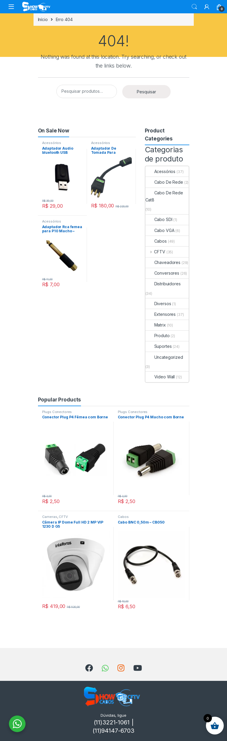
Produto (157, 335)
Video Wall (160, 376)
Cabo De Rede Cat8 (164, 196)
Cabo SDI (158, 219)
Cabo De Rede (164, 182)
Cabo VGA (159, 230)
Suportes (158, 346)
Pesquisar (146, 91)
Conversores (162, 273)
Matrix (155, 324)
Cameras (49, 517)
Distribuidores (163, 283)
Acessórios (51, 143)
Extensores (160, 314)
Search (194, 7)
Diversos (158, 303)
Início (43, 19)
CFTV (155, 251)
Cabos (156, 241)
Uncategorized (164, 357)
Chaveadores (162, 262)
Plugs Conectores (57, 412)
